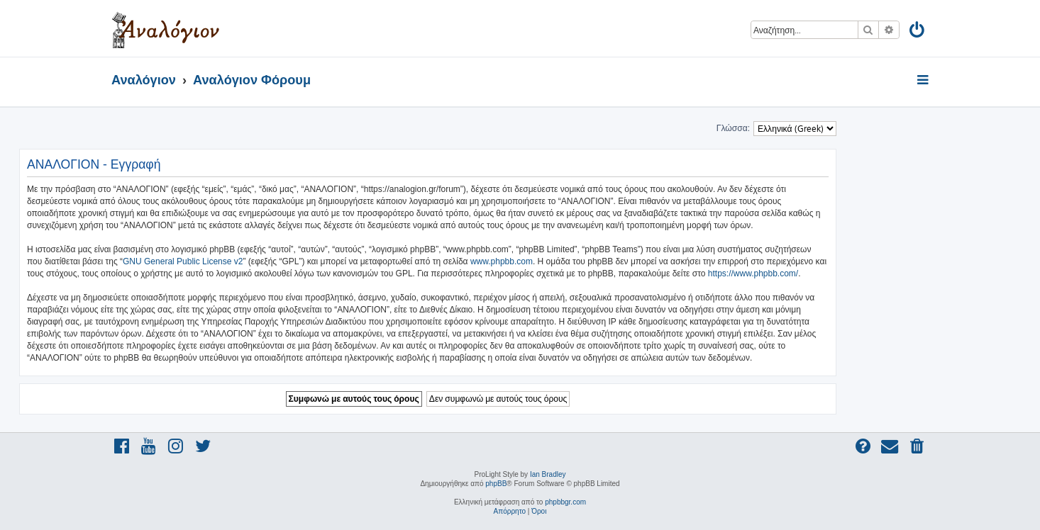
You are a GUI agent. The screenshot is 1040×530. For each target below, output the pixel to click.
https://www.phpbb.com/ (753, 273)
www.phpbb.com (501, 261)
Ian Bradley (548, 474)
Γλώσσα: (733, 128)
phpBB (496, 483)
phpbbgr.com (565, 502)
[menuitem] (918, 32)
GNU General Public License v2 (183, 261)
